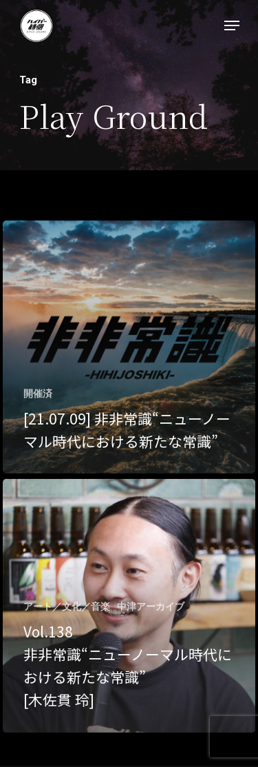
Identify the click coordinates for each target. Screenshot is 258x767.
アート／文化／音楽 (66, 606)
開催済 (37, 393)
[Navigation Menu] (231, 25)
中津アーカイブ (150, 606)
